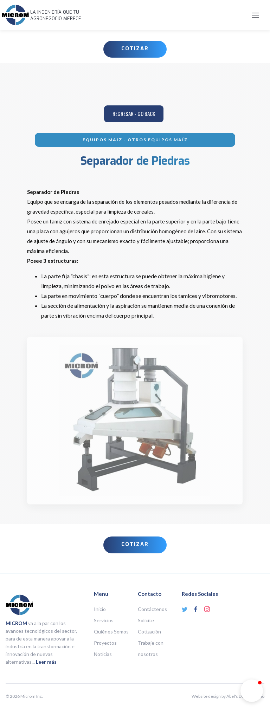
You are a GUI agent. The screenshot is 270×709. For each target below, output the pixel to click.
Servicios (104, 620)
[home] (15, 15)
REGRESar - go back (133, 113)
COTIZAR (135, 48)
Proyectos (105, 643)
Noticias (103, 654)
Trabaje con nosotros (150, 648)
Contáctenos (152, 609)
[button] (173, 15)
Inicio (100, 609)
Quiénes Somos (111, 632)
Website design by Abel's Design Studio (228, 696)
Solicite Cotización (149, 626)
